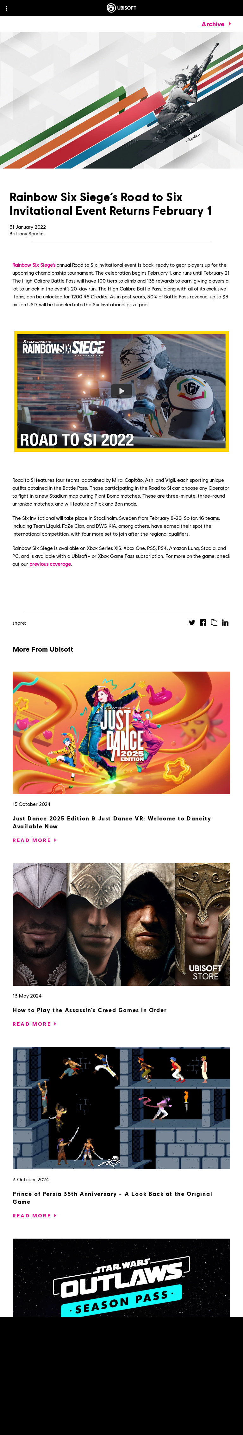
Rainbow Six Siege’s (33, 265)
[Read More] (32, 840)
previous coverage (50, 564)
